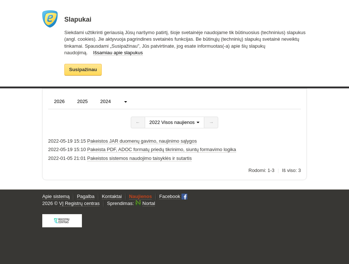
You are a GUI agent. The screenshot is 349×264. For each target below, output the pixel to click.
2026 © (71, 203)
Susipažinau (83, 69)
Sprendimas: (131, 203)
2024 (105, 101)
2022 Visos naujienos (175, 122)
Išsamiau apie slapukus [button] (118, 52)
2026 (59, 101)
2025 (82, 101)
